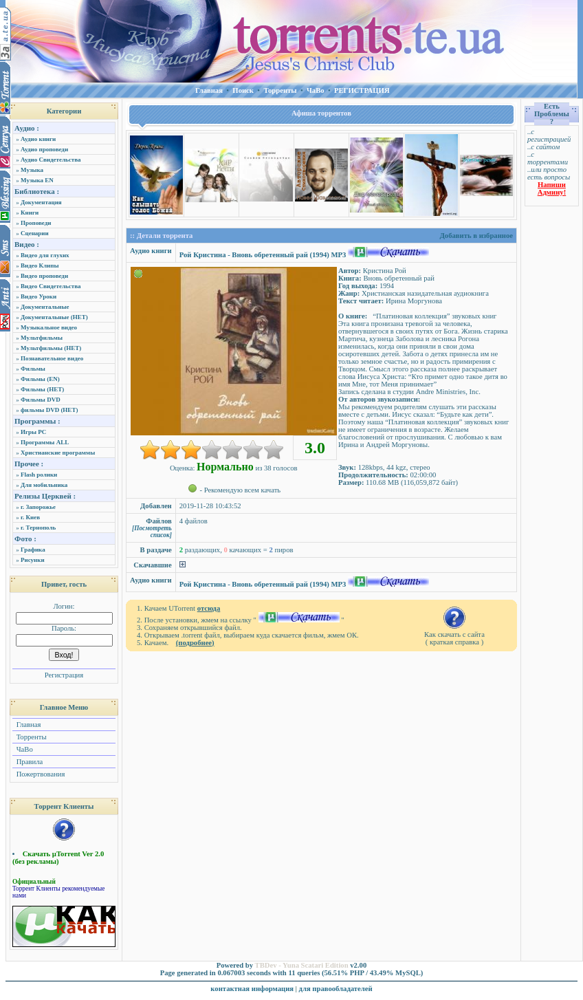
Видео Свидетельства (51, 286)
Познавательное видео (52, 358)
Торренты (30, 737)
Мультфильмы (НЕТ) (51, 348)
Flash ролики (39, 474)
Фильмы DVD (40, 399)
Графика (33, 549)
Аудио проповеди (44, 149)
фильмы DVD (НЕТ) (49, 409)
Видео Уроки (38, 296)
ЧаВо (23, 749)
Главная (27, 724)
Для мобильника (44, 484)
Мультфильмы (42, 337)
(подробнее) (195, 642)
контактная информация (252, 988)
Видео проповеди (44, 275)
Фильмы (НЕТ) (42, 389)
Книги (29, 212)
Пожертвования (39, 774)
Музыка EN (37, 180)
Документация (41, 202)
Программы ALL (45, 442)
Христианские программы (58, 452)
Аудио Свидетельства (51, 159)
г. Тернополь (38, 527)
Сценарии (35, 233)
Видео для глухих (45, 255)
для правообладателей (336, 988)
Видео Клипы (39, 265)
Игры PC (33, 431)
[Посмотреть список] (152, 532)
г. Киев (30, 517)
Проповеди (36, 222)
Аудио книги (38, 138)
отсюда (209, 608)
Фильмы (33, 368)
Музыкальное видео (49, 327)
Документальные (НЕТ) (54, 317)
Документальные (45, 306)
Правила (28, 761)
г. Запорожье (38, 506)
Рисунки (33, 559)
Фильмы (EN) (40, 379)
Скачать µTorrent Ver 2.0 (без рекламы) (58, 857)
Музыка (32, 169)
